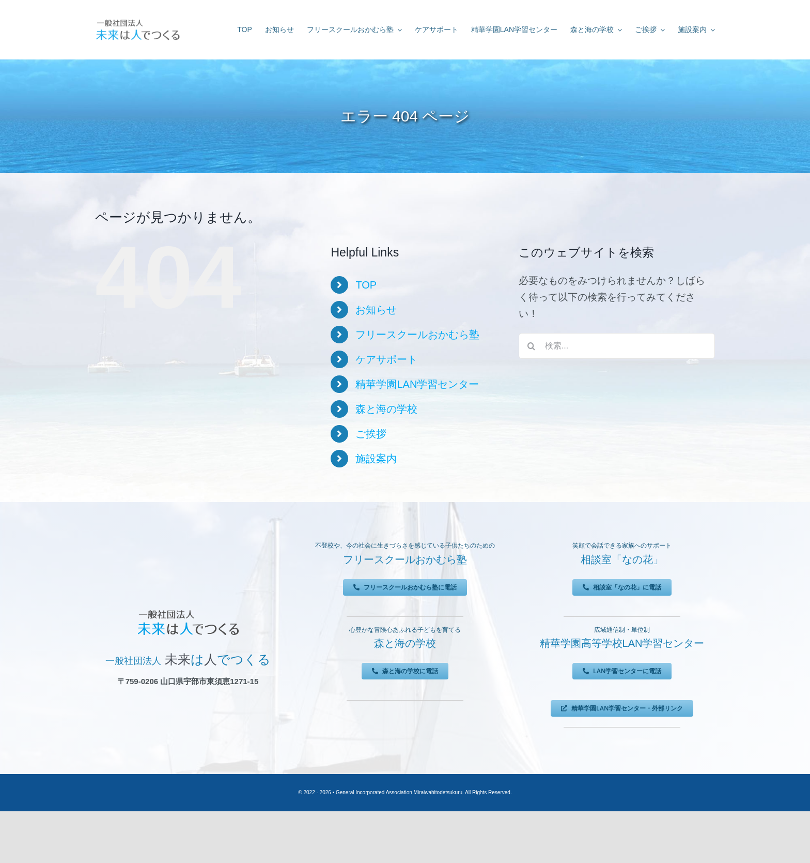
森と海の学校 (386, 409)
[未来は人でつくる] (137, 21)
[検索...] (617, 346)
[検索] (531, 346)
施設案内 (376, 458)
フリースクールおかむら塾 (417, 334)
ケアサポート (386, 359)
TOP (366, 285)
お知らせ (376, 309)
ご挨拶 (370, 434)
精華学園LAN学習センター (417, 384)
